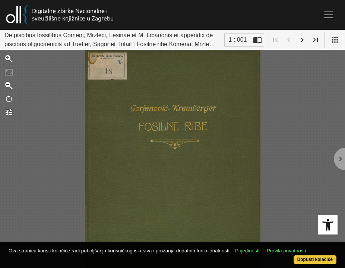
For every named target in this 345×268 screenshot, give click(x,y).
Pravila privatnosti (303, 246)
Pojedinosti (264, 246)
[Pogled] (335, 40)
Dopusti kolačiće (296, 255)
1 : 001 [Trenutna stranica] (238, 39)
